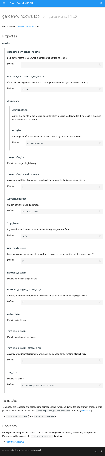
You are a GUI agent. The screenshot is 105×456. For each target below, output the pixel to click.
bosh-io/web (17, 450)
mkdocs (26, 450)
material (37, 450)
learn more (86, 410)
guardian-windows (15, 441)
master (30, 26)
